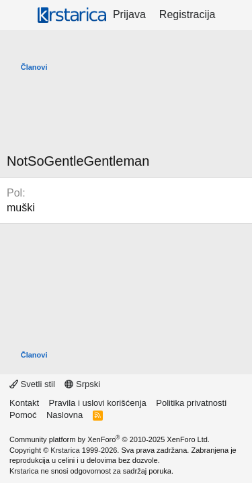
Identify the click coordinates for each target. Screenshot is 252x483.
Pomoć (22, 415)
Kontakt (24, 403)
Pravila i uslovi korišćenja (97, 403)
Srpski (82, 384)
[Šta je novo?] (235, 15)
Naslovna (64, 415)
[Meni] (18, 15)
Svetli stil (32, 384)
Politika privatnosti (191, 403)
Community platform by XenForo (109, 439)
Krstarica (64, 450)
